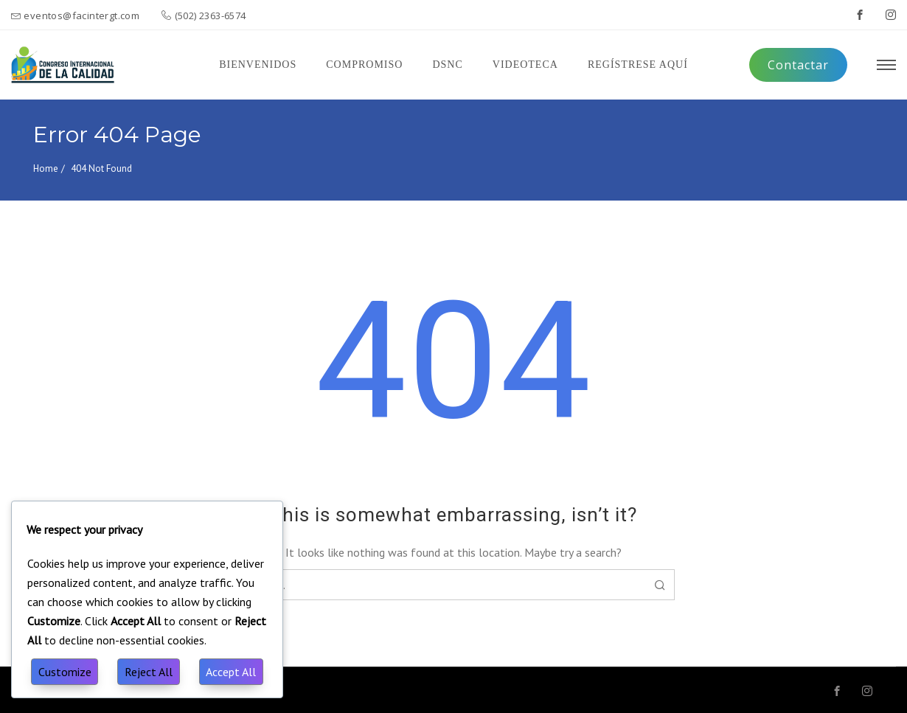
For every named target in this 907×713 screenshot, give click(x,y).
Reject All (149, 671)
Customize (64, 671)
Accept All (231, 671)
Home (45, 168)
